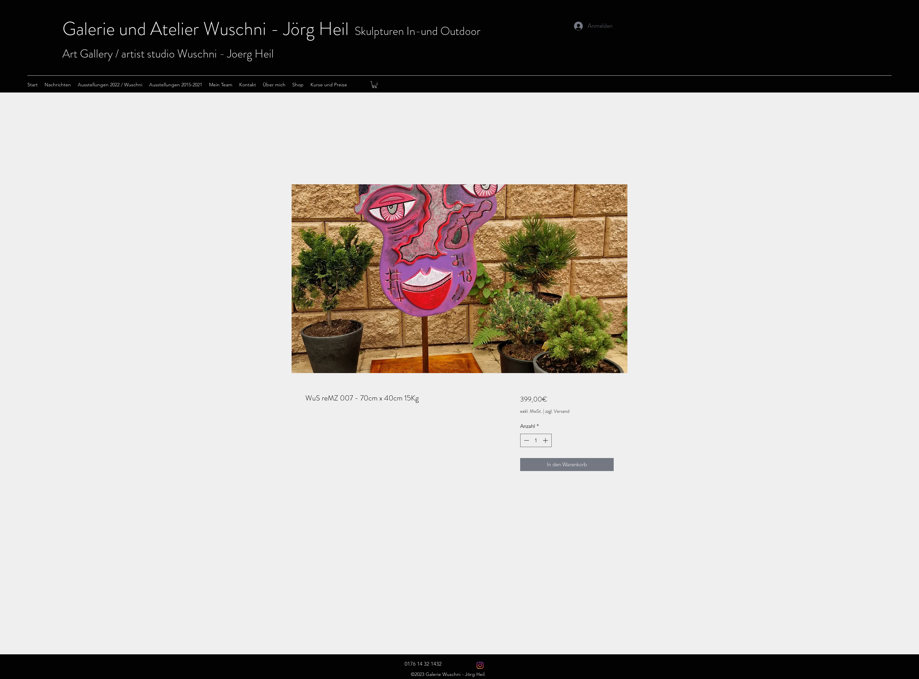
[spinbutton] (535, 440)
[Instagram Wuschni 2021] (480, 665)
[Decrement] (525, 440)
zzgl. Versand (557, 411)
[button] (374, 84)
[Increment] (546, 440)
